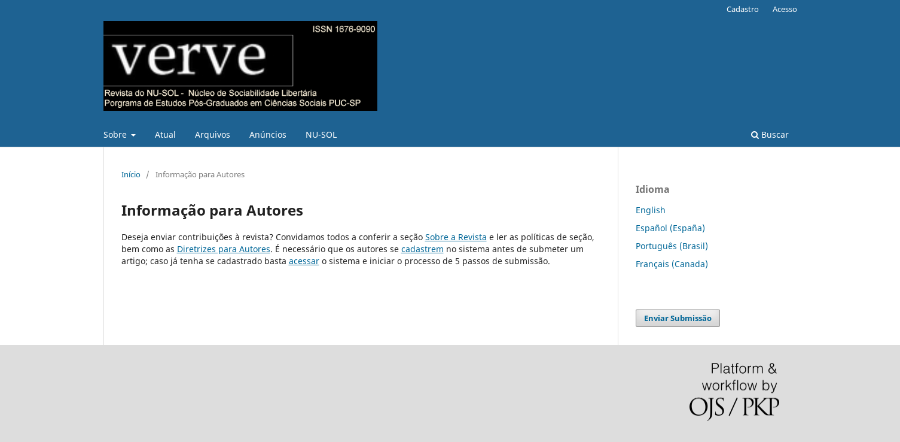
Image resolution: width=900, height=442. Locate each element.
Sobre (116, 134)
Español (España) (670, 228)
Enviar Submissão (678, 318)
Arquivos (212, 134)
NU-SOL (321, 134)
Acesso (785, 9)
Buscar (770, 134)
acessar (304, 261)
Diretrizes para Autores (223, 249)
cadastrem (422, 249)
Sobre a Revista (456, 237)
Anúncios (267, 134)
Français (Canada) (672, 264)
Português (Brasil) (672, 246)
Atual (165, 134)
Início (131, 174)
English (651, 210)
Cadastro (743, 9)
